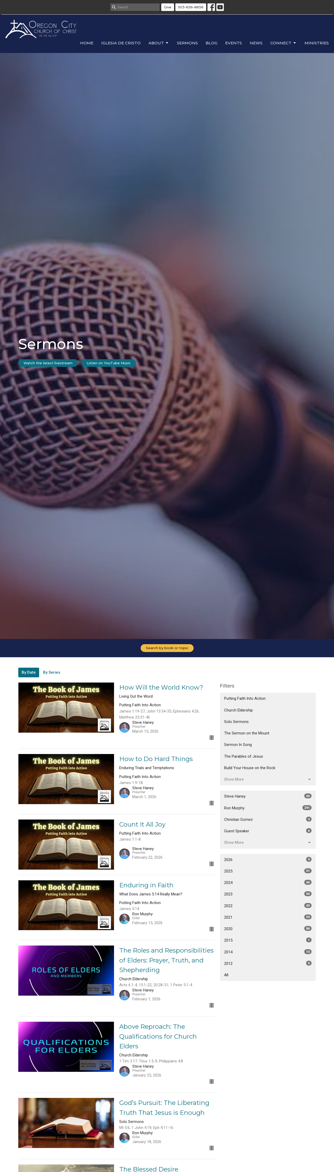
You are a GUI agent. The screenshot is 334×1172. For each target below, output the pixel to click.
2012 (268, 963)
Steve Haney (268, 796)
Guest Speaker (268, 830)
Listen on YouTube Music (109, 363)
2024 (268, 882)
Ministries (317, 42)
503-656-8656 (191, 7)
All (226, 975)
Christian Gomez (268, 819)
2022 (268, 905)
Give (167, 7)
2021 (268, 917)
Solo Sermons (236, 721)
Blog (211, 42)
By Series (51, 672)
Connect (283, 43)
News (256, 42)
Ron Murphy (268, 807)
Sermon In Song (238, 744)
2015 (268, 940)
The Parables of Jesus (243, 756)
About (158, 43)
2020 (268, 928)
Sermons (187, 42)
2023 (268, 893)
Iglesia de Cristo (121, 42)
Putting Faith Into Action (245, 698)
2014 (268, 951)
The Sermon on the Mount (246, 733)
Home (86, 42)
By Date (29, 672)
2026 (268, 859)
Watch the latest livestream (48, 363)
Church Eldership (238, 710)
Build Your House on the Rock (249, 768)
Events (233, 42)
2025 (268, 871)
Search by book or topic (167, 648)
